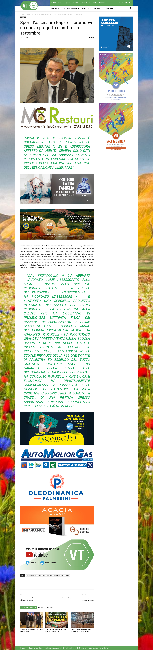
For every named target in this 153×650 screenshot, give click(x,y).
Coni (39, 575)
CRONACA (55, 8)
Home (22, 14)
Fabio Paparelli (47, 575)
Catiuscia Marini (31, 575)
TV (119, 8)
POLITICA (86, 8)
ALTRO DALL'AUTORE (45, 607)
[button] (130, 8)
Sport (67, 575)
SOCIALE (98, 8)
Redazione (102, 2)
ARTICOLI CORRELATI (28, 607)
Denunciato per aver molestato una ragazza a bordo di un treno (78, 599)
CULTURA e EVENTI (71, 8)
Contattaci (94, 2)
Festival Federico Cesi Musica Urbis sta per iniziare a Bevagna (35, 599)
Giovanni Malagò (59, 575)
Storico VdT (86, 2)
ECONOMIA (109, 8)
